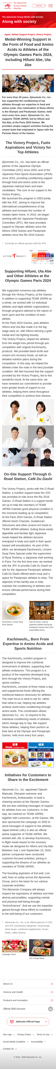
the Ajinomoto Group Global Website (20, 6)
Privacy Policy (24, 1034)
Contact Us (8, 1049)
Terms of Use (43, 1034)
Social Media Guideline (14, 1042)
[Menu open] (50, 5)
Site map (7, 1034)
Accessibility (37, 1042)
